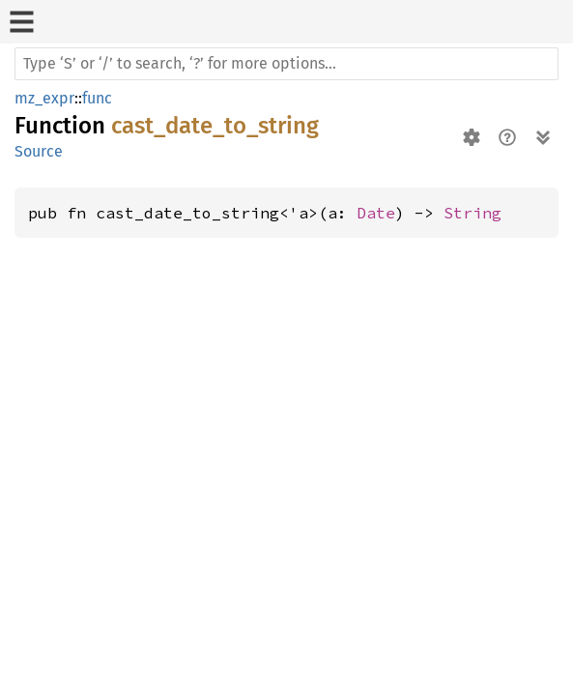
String (472, 212)
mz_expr (44, 98)
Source (38, 151)
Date (376, 212)
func (97, 98)
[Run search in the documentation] (286, 63)
